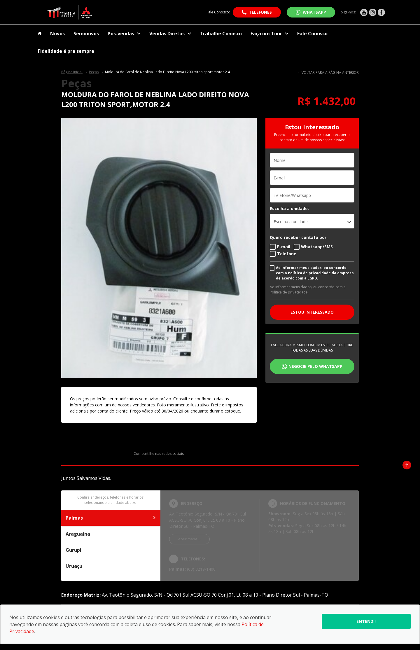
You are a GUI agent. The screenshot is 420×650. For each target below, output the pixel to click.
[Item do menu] (39, 33)
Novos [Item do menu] (57, 33)
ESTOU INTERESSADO (312, 312)
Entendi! (366, 621)
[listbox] (312, 221)
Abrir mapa (187, 539)
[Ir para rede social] (364, 12)
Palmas (111, 518)
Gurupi (111, 550)
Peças (94, 71)
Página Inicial (72, 71)
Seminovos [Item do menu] (86, 33)
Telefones (260, 12)
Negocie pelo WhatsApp (315, 366)
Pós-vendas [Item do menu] (124, 33)
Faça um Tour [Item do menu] (269, 33)
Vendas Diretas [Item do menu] (170, 33)
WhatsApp (314, 12)
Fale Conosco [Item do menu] (312, 33)
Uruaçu (111, 566)
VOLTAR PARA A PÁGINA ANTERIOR (330, 72)
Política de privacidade (289, 292)
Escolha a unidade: (289, 208)
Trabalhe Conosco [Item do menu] (221, 33)
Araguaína (111, 534)
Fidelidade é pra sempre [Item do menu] (66, 51)
